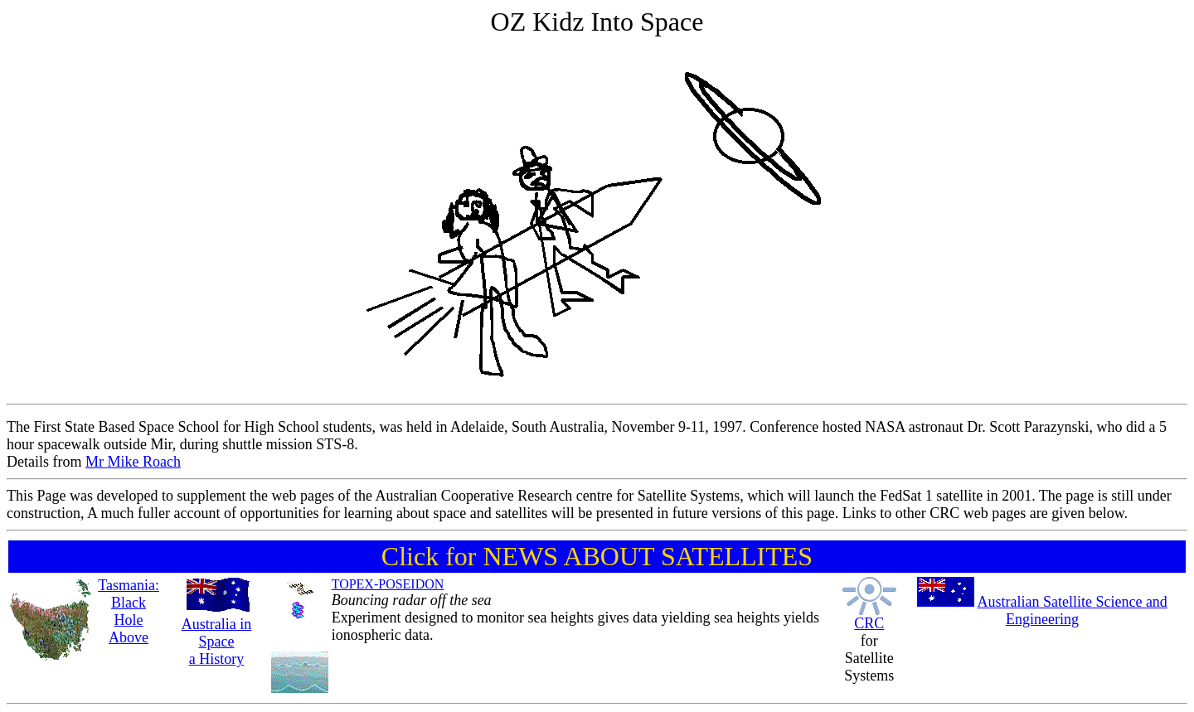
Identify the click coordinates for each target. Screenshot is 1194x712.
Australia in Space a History (216, 641)
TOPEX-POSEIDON (388, 584)
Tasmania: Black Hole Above (128, 611)
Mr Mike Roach (133, 461)
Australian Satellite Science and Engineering (1072, 610)
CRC (869, 623)
